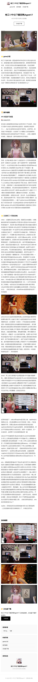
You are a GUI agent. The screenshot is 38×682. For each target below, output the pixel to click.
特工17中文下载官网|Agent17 (19, 3)
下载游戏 (5, 618)
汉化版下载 (25, 7)
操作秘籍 (18, 7)
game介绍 (12, 7)
